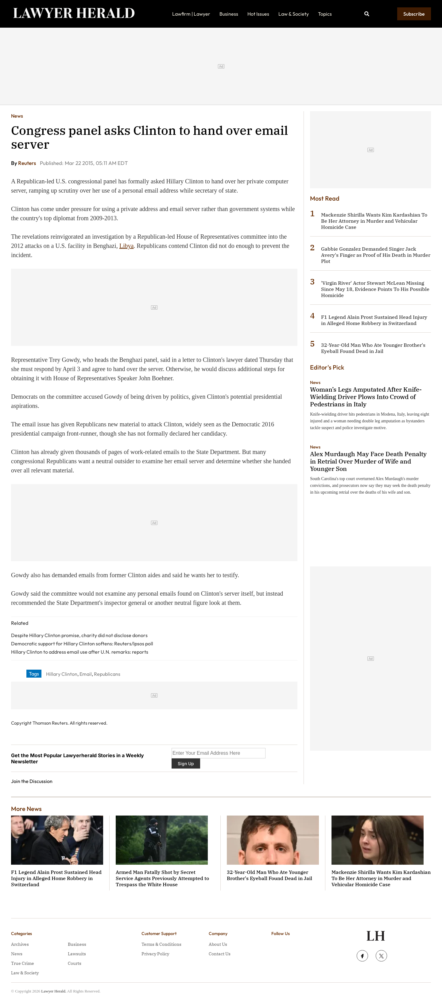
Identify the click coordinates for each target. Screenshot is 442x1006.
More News (26, 808)
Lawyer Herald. (53, 991)
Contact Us (220, 954)
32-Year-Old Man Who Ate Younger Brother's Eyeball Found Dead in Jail (373, 348)
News (17, 116)
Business (228, 14)
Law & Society (293, 14)
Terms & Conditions (161, 944)
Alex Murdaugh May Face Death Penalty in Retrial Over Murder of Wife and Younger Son (368, 461)
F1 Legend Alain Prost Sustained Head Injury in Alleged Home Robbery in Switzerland (374, 320)
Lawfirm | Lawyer (191, 14)
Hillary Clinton (61, 674)
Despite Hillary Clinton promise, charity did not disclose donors (79, 635)
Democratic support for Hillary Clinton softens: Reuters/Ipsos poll (82, 643)
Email (85, 674)
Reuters (27, 163)
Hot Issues (258, 14)
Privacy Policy (155, 954)
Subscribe (414, 14)
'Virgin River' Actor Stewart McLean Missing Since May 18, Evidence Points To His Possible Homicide (375, 289)
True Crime (22, 963)
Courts (74, 963)
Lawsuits (77, 954)
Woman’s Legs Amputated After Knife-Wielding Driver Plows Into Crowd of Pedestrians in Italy (366, 396)
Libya (126, 245)
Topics (325, 14)
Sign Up (186, 763)
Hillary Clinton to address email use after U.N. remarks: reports (79, 652)
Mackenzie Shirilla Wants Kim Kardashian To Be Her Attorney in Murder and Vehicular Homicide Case (374, 221)
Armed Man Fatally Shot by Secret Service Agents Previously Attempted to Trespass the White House (162, 878)
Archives (20, 944)
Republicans (107, 674)
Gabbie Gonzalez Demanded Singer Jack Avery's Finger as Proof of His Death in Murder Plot (375, 255)
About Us (218, 944)
